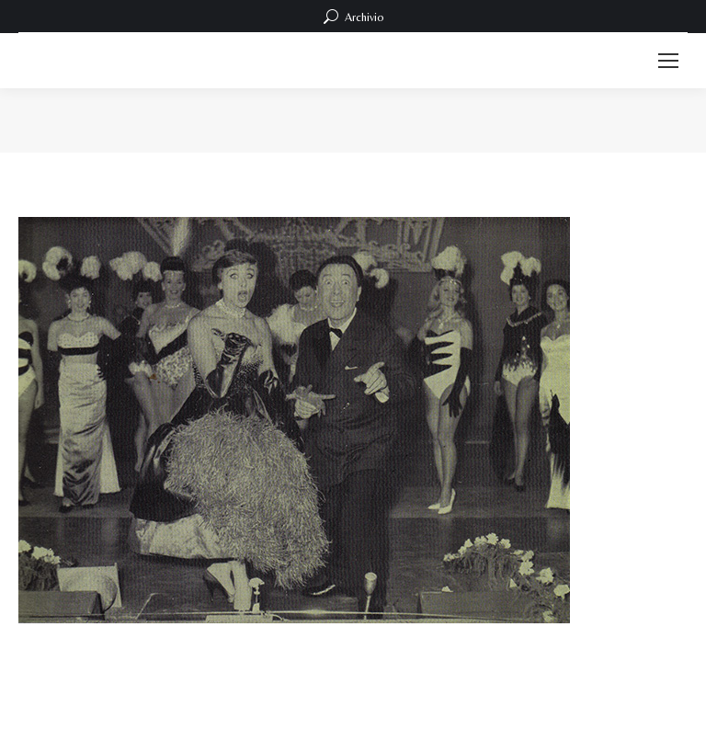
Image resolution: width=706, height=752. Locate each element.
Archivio (353, 16)
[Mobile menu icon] (668, 61)
